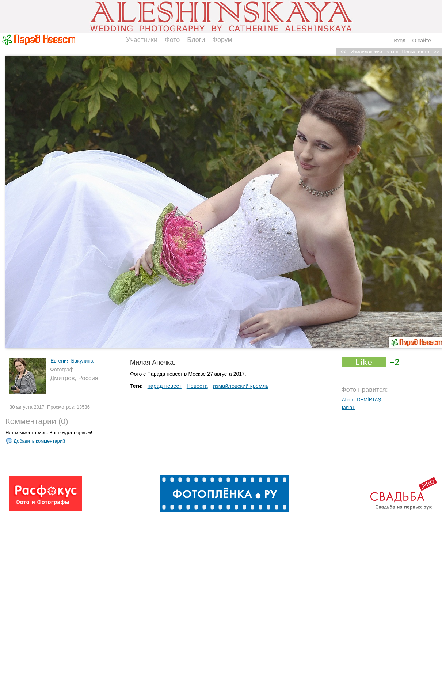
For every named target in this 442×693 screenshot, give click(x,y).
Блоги (196, 39)
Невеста (197, 386)
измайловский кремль (240, 386)
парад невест (165, 386)
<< (343, 51)
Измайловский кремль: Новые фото (389, 51)
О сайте (421, 40)
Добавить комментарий (39, 441)
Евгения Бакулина (72, 361)
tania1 (348, 407)
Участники (141, 39)
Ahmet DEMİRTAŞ (361, 399)
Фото (172, 39)
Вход (399, 40)
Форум (222, 39)
